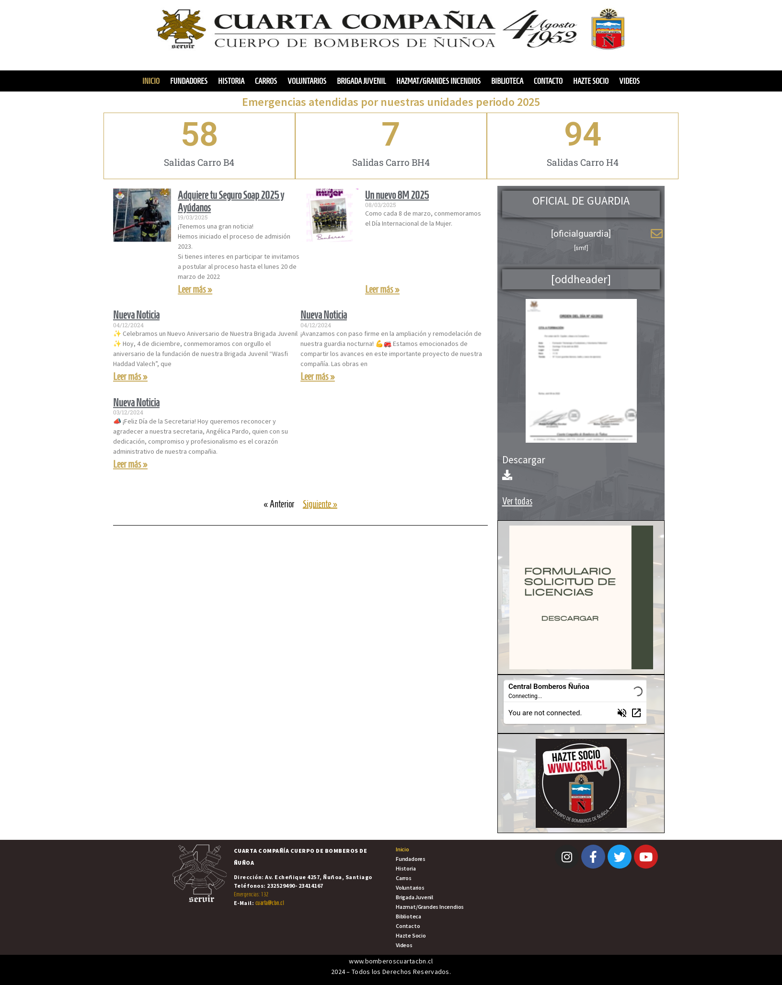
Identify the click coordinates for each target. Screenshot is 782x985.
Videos (629, 81)
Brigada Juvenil (361, 81)
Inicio (151, 81)
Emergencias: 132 (251, 894)
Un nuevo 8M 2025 (397, 218)
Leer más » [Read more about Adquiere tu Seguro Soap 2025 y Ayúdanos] (195, 312)
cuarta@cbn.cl (269, 903)
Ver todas (517, 500)
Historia (231, 81)
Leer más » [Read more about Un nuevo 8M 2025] (382, 312)
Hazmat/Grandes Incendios (438, 81)
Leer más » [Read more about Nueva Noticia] (130, 400)
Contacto (548, 81)
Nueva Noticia (136, 338)
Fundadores (188, 81)
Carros (266, 81)
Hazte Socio (591, 81)
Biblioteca (507, 81)
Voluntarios (307, 81)
